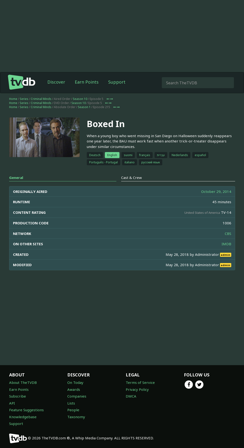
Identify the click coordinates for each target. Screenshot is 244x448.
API (12, 403)
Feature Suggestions (26, 409)
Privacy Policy (137, 389)
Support (116, 82)
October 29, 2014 (216, 191)
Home (13, 99)
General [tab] (16, 177)
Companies (76, 396)
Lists (71, 403)
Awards (73, 389)
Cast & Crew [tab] (131, 177)
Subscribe (17, 396)
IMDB (226, 243)
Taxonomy (76, 416)
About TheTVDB (23, 382)
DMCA (131, 396)
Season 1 (84, 107)
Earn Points (87, 82)
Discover (56, 82)
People (73, 409)
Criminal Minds (41, 99)
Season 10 (80, 99)
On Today (75, 382)
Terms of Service (140, 382)
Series (24, 99)
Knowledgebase (23, 416)
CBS (228, 233)
